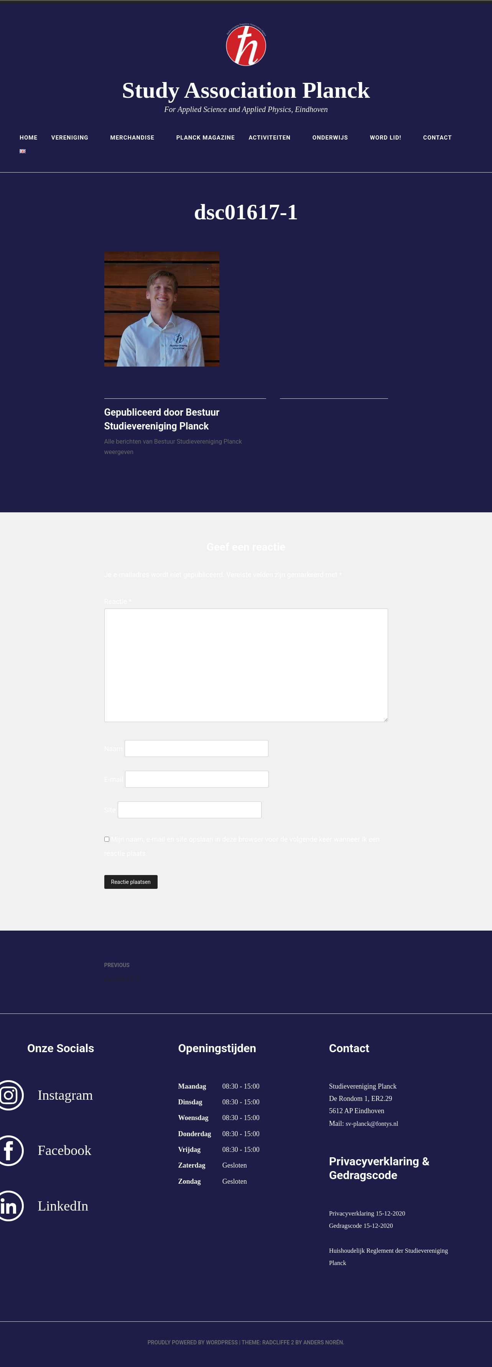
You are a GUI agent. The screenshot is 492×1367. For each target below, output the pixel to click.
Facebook (64, 1154)
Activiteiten (273, 137)
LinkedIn (63, 1209)
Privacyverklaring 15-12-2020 (370, 1217)
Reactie (118, 605)
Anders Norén (323, 1346)
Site (110, 813)
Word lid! (390, 137)
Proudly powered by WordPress (193, 1346)
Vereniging (74, 137)
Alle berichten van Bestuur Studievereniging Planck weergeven (173, 450)
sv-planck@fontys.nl (374, 1127)
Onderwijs (334, 137)
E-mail (113, 783)
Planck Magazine (205, 137)
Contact (437, 137)
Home (29, 137)
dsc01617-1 (175, 974)
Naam (113, 752)
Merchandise (136, 137)
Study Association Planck (246, 90)
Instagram (65, 1099)
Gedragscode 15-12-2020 (364, 1229)
